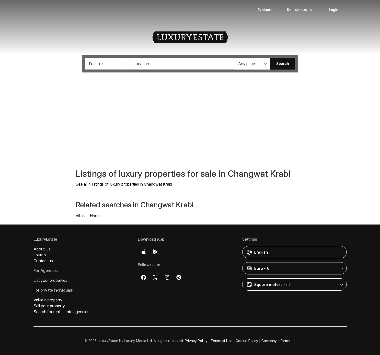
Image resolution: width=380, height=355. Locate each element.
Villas (80, 215)
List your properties (50, 280)
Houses (97, 215)
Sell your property (49, 305)
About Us (42, 249)
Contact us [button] (43, 260)
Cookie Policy (247, 341)
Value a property (48, 299)
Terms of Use (221, 341)
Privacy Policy (196, 341)
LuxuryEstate (190, 37)
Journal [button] (40, 254)
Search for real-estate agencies (61, 311)
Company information (278, 341)
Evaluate (265, 10)
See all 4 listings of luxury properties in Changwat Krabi (124, 184)
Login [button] (333, 10)
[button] (107, 64)
